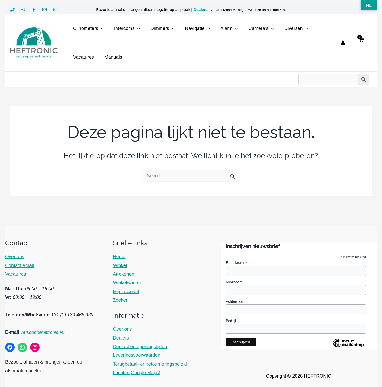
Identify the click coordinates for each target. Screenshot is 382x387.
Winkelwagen (127, 281)
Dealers (200, 9)
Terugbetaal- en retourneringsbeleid (150, 363)
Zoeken (121, 299)
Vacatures (15, 273)
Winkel (120, 264)
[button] (100, 28)
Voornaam (234, 281)
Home (119, 255)
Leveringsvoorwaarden (136, 354)
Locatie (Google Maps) (136, 371)
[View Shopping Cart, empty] (361, 43)
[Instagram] (55, 10)
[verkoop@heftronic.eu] (44, 10)
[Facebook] (34, 10)
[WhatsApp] (23, 10)
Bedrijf (231, 320)
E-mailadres (236, 261)
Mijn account (126, 290)
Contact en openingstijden (140, 345)
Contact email (19, 264)
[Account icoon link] (343, 42)
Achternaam (235, 301)
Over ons (14, 255)
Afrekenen (123, 273)
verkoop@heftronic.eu (43, 331)
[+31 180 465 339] (12, 10)
